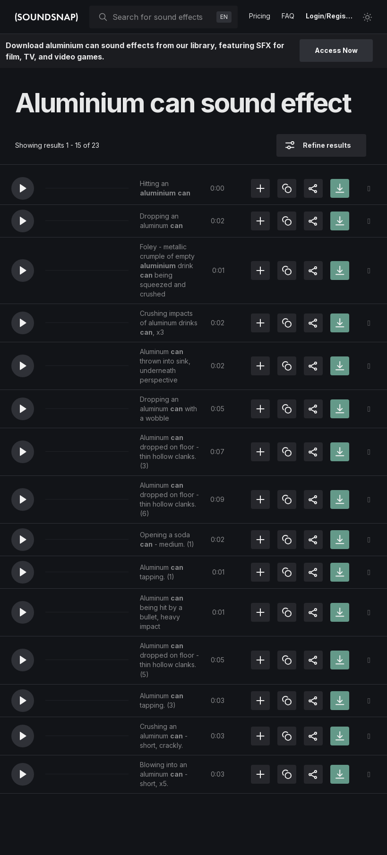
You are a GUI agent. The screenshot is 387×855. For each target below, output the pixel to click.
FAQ (288, 16)
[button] (22, 188)
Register (341, 16)
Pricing (259, 16)
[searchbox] (162, 17)
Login (315, 16)
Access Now (336, 50)
